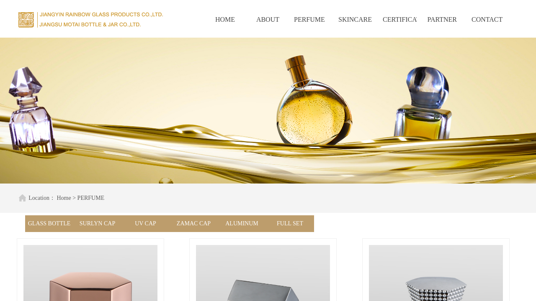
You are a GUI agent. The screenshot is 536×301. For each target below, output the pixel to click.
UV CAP (145, 223)
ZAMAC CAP (194, 223)
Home (61, 198)
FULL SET (290, 223)
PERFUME (88, 198)
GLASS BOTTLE (49, 223)
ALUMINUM (241, 223)
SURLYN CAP (97, 223)
